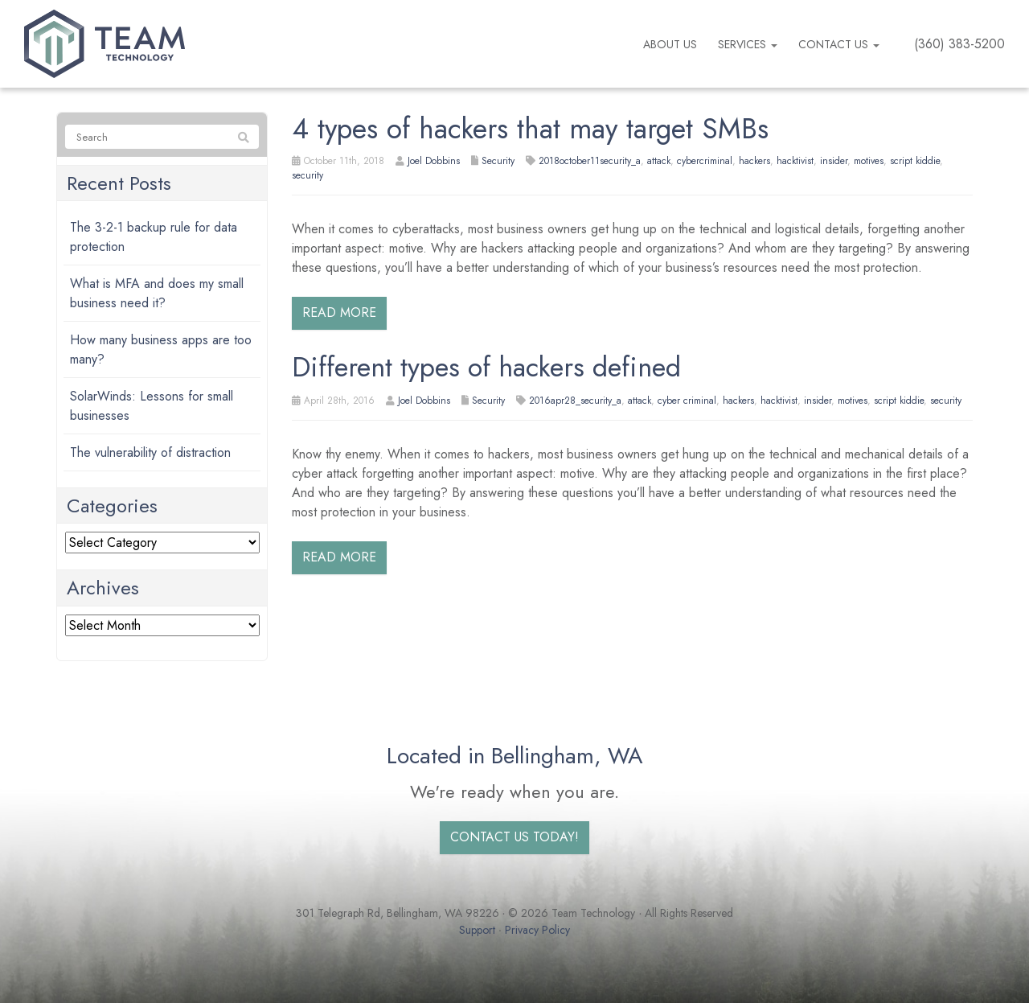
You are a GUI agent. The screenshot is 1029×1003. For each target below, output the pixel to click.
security (307, 175)
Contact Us (838, 44)
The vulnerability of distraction (150, 452)
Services (747, 44)
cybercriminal (704, 161)
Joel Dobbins (434, 161)
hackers (754, 161)
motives (868, 161)
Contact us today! (514, 837)
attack (658, 161)
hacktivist (795, 161)
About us (670, 44)
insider (833, 161)
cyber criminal (687, 400)
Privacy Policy (537, 930)
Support (477, 930)
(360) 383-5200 (959, 44)
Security (498, 161)
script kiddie (915, 161)
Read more (339, 312)
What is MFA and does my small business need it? (157, 293)
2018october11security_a (590, 161)
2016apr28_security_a (575, 400)
